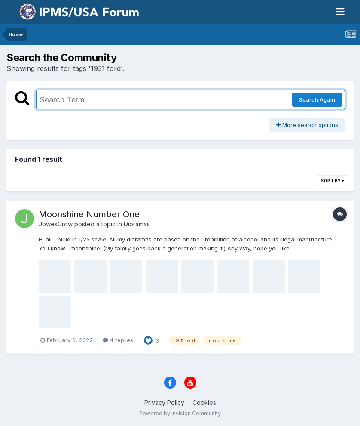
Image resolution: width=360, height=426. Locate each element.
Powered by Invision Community (180, 413)
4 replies (118, 339)
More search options (307, 124)
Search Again (317, 99)
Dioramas (137, 224)
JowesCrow (56, 224)
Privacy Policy (164, 402)
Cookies (204, 402)
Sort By (332, 180)
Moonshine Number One (89, 214)
